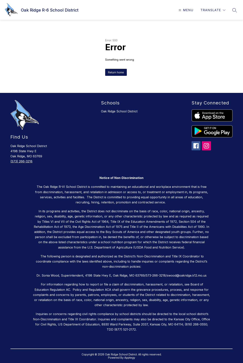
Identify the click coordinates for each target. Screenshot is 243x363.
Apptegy (129, 357)
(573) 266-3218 (21, 161)
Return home (116, 72)
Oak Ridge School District (119, 111)
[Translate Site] (213, 10)
